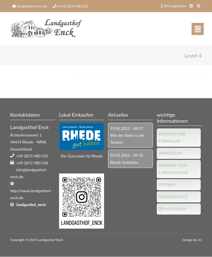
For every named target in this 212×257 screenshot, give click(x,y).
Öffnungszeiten (173, 6)
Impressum (170, 153)
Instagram (174, 209)
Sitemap (167, 185)
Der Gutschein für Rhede (81, 156)
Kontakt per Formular (172, 137)
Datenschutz (173, 197)
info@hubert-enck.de (32, 6)
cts (200, 240)
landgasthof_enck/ (32, 205)
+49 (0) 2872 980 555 (72, 6)
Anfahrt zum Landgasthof (173, 169)
